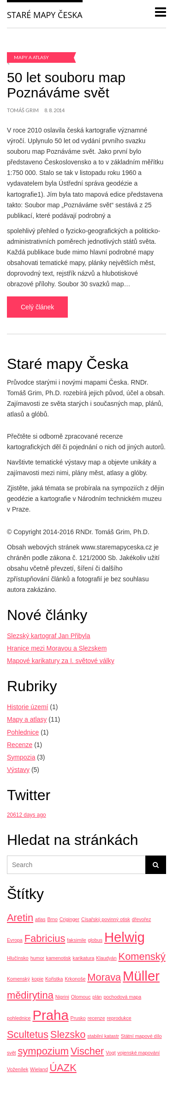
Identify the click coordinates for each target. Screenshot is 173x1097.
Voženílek (17, 1069)
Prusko (78, 1018)
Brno (52, 919)
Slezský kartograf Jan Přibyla (48, 635)
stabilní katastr (103, 1036)
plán (96, 997)
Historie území (27, 707)
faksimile (76, 940)
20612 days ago (26, 815)
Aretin (20, 917)
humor (37, 958)
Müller (141, 975)
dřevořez (141, 919)
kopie (37, 979)
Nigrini (62, 997)
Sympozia (21, 757)
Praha (50, 1015)
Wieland (39, 1069)
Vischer (87, 1051)
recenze (96, 1018)
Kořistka (54, 979)
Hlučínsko (18, 958)
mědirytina (30, 995)
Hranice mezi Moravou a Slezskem (57, 648)
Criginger (69, 919)
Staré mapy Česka (45, 14)
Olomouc (81, 997)
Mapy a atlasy (31, 57)
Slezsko (68, 1034)
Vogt (110, 1052)
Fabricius (45, 938)
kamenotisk (58, 958)
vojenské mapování (139, 1052)
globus (95, 940)
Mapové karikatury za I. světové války (60, 660)
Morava (104, 977)
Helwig (124, 937)
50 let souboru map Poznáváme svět (66, 85)
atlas (40, 919)
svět (11, 1052)
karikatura (84, 958)
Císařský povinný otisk (105, 919)
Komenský (142, 956)
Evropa (15, 940)
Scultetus (27, 1034)
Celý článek (37, 307)
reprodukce (119, 1018)
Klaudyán (106, 958)
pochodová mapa (122, 997)
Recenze (19, 744)
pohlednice (19, 1018)
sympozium (43, 1051)
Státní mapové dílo (141, 1036)
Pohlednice (23, 732)
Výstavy (18, 769)
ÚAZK (63, 1067)
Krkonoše (75, 979)
